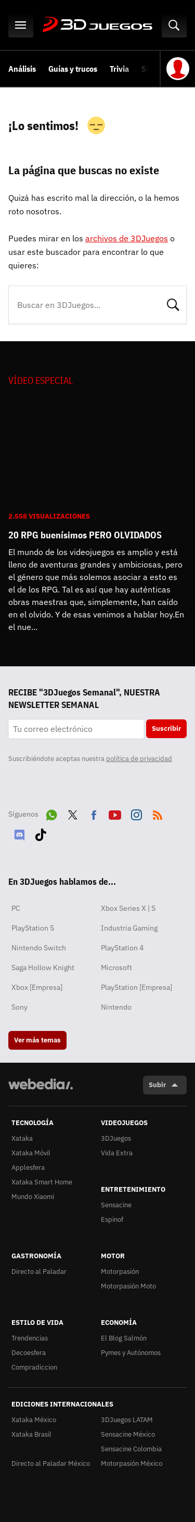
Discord (19, 832)
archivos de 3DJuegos (126, 238)
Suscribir (166, 728)
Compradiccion (34, 1367)
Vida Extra (117, 1153)
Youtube (115, 813)
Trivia (119, 68)
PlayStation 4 (122, 947)
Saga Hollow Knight (42, 967)
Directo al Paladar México (50, 1463)
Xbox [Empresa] (36, 987)
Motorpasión (120, 1271)
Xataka (22, 1138)
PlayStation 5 (32, 928)
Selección (158, 68)
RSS (157, 813)
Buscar (173, 303)
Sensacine (116, 1205)
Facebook (93, 813)
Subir (157, 1084)
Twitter (72, 813)
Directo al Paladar (39, 1271)
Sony (19, 1007)
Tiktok (40, 832)
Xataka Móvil (30, 1153)
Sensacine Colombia (131, 1448)
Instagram (136, 813)
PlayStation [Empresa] (136, 987)
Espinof (112, 1219)
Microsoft (116, 967)
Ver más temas (37, 1040)
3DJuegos (98, 25)
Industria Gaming (129, 928)
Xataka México (33, 1419)
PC (15, 908)
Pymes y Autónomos (131, 1352)
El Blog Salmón (124, 1338)
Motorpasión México (131, 1463)
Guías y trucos (72, 68)
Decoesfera (28, 1352)
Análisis (22, 68)
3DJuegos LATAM (127, 1419)
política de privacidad (139, 758)
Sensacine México (128, 1434)
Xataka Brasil (31, 1434)
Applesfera (28, 1167)
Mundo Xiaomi (32, 1196)
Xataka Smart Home (41, 1182)
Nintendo (116, 1007)
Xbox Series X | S (128, 908)
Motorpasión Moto (128, 1286)
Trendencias (29, 1338)
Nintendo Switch (38, 947)
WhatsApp (51, 813)
